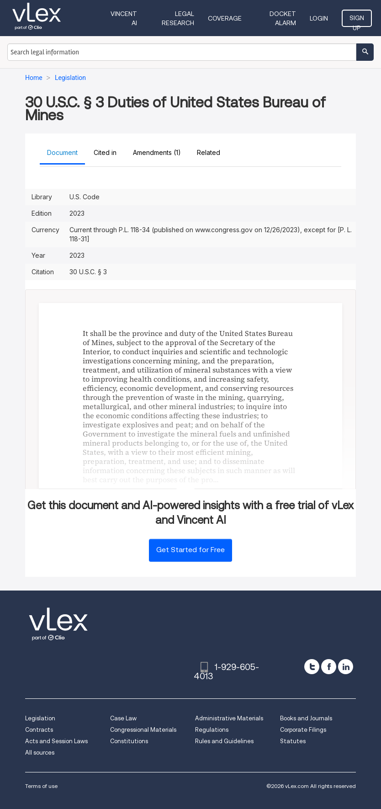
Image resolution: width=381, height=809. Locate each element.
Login (319, 18)
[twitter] (311, 666)
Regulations (211, 729)
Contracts (39, 729)
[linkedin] (345, 666)
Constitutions (129, 741)
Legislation (40, 718)
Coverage (225, 18)
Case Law (123, 718)
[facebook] (328, 666)
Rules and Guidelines (224, 741)
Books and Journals (306, 718)
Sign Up (356, 20)
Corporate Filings (303, 729)
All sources (39, 752)
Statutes (293, 741)
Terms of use (41, 786)
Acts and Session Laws (56, 741)
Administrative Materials (229, 718)
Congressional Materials (143, 729)
